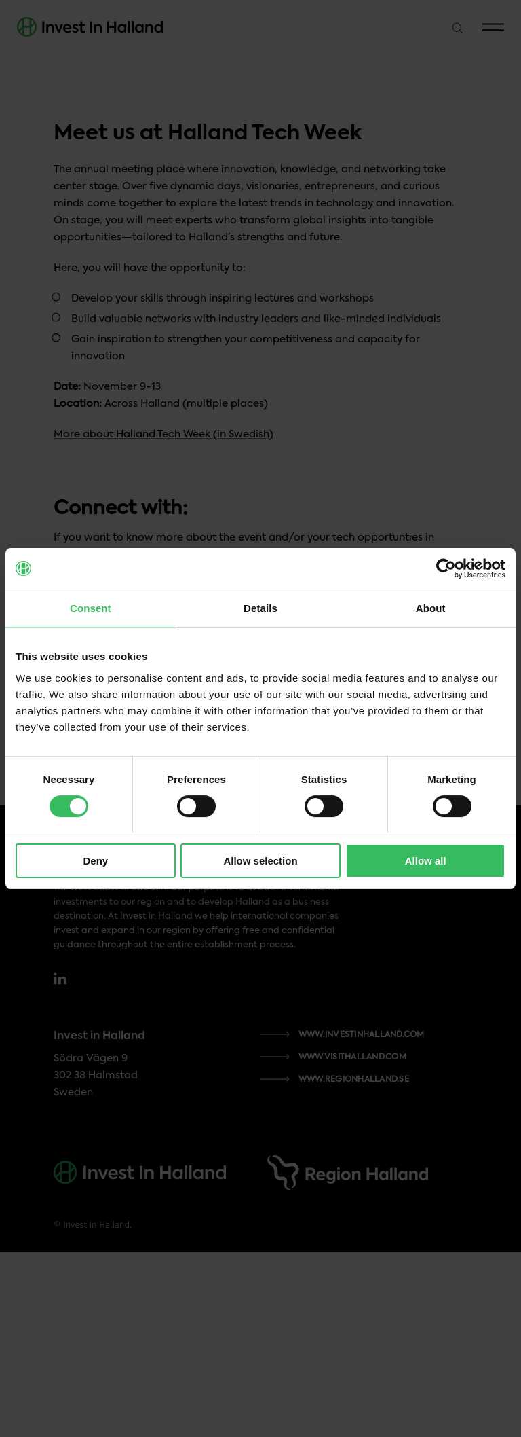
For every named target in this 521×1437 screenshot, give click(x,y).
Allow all (425, 861)
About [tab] (431, 608)
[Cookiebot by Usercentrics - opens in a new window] (446, 568)
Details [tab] (260, 608)
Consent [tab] (90, 608)
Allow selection (260, 861)
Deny (95, 861)
